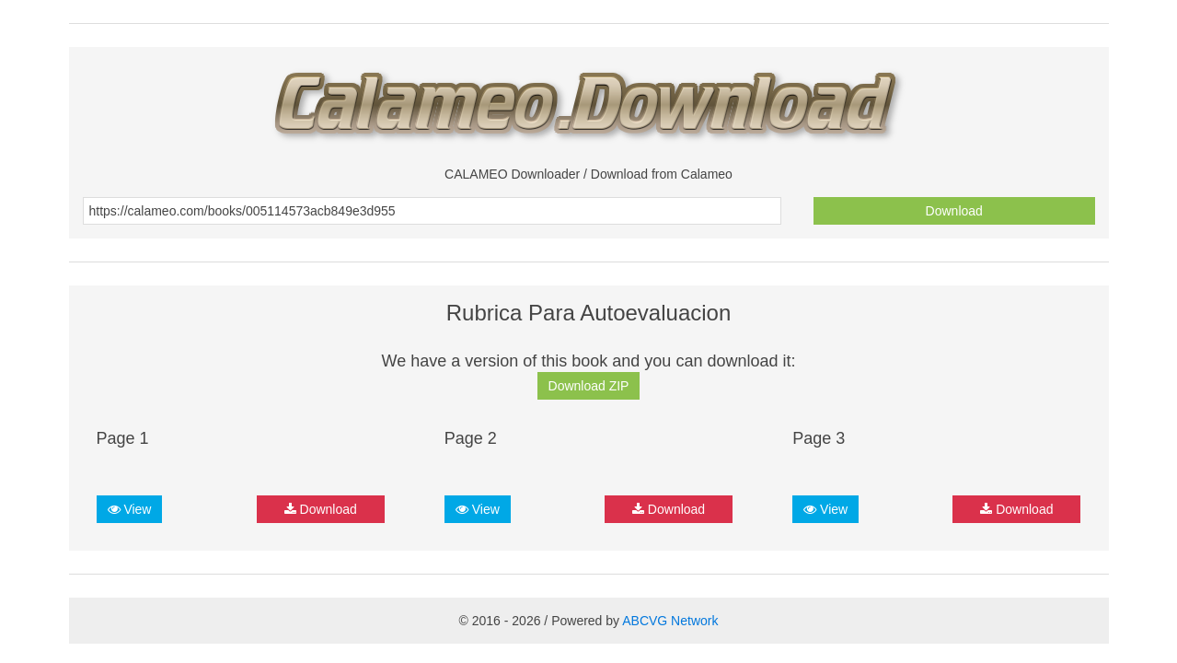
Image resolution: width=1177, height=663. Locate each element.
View (130, 509)
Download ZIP (588, 385)
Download (954, 211)
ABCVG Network (670, 620)
